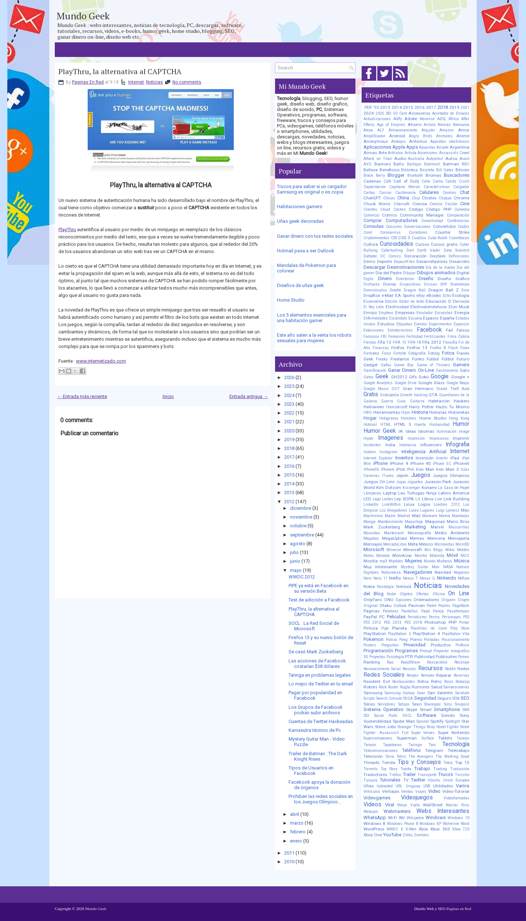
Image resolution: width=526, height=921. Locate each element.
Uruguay (413, 786)
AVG (367, 164)
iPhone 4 (399, 463)
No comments (186, 82)
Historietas (458, 412)
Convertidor (444, 226)
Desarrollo (459, 261)
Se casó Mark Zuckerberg (316, 651)
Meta (413, 544)
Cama (438, 181)
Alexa (368, 130)
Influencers (431, 444)
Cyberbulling (392, 250)
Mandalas (460, 515)
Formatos (371, 353)
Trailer (409, 774)
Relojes (413, 675)
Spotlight (452, 721)
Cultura (370, 244)
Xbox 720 (460, 829)
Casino (385, 192)
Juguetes (415, 481)
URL (399, 786)
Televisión (373, 756)
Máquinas (435, 521)
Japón (402, 475)
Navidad (443, 572)
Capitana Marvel (404, 186)
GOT (396, 388)
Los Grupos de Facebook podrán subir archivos (316, 709)
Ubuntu (434, 780)
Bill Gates (445, 170)
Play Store (459, 628)
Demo (369, 261)
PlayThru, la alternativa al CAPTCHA (120, 71)
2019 (289, 439)
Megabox (371, 538)
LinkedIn (370, 504)
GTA (433, 394)
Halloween (373, 406)
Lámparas (372, 493)
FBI (383, 336)
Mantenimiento (390, 521)
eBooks (433, 295)
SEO (465, 698)
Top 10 (462, 762)
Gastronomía (447, 370)
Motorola (437, 555)
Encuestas (444, 312)
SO (366, 715)
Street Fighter (448, 727)
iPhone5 (461, 463)
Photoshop (435, 622)
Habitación (439, 401)
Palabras (391, 611)
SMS (465, 709)
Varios (462, 785)
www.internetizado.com (101, 361)
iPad (454, 457)
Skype (411, 709)
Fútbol (448, 359)
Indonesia (407, 445)
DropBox (371, 295)
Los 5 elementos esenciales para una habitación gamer (311, 317)
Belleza (370, 169)
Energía (461, 312)
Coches (399, 209)
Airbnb (429, 124)
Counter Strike (452, 232)
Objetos (406, 594)
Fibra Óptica (458, 336)
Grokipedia (389, 395)
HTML (385, 424)
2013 (289, 492)
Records (409, 668)
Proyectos (377, 656)
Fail (449, 330)
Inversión (425, 457)
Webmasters (397, 811)
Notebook (404, 586)
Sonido (448, 715)
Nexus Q (427, 578)
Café (387, 181)
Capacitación (374, 186)
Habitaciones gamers (299, 206)
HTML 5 (402, 424)
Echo (447, 295)
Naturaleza (391, 572)
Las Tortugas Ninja (417, 493)
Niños (463, 578)
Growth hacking (414, 395)
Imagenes (390, 438)
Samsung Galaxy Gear (405, 693)
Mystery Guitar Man (420, 567)
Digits (368, 278)
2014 (289, 483)
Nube (391, 594)
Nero (367, 578)
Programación (378, 650)
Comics (389, 215)
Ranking (371, 662)
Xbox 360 (440, 829)
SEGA (408, 698)
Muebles (396, 561)
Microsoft (373, 549)
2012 (289, 501)
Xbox (423, 829)
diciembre (300, 508)
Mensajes (372, 544)
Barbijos (414, 164)
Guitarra (417, 401)
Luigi (440, 510)
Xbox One (372, 834)
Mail (416, 515)
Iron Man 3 (447, 469)
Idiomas (426, 431)
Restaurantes (403, 681)
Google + (460, 376)
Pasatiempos (458, 611)
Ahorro (415, 124)
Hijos (405, 412)
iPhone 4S (420, 463)
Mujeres (413, 560)
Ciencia (419, 203)
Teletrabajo (458, 750)
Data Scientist (456, 250)
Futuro (463, 359)
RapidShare (410, 662)
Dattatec (370, 256)
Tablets (445, 738)
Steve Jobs (385, 726)
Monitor (421, 555)
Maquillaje (414, 521)
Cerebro (449, 192)
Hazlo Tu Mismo (452, 406)
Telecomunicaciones (380, 750)
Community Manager (422, 215)
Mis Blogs (433, 549)
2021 (289, 421)
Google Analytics (378, 383)
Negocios (461, 572)
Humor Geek (379, 431)
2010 (289, 861)
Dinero (385, 278)
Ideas (410, 431)
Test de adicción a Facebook (319, 600)
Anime (462, 135)
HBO (367, 412)
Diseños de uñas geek (300, 285)
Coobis (463, 226)
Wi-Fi (392, 817)
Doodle (395, 290)
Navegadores (418, 572)
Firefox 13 (417, 347)
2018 (289, 448)
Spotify (437, 721)
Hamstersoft (396, 407)
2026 (289, 377)
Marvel (437, 527)
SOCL (407, 715)
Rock (383, 687)
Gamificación (374, 370)
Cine (464, 203)
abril (294, 814)
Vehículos (371, 791)
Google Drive (405, 383)
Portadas (431, 639)
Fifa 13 (385, 342)
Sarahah (462, 693)
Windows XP (430, 823)
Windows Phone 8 (402, 823)
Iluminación (447, 431)
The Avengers (420, 756)
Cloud (385, 209)
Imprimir (461, 438)
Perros (434, 617)
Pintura (370, 628)
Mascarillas (459, 527)
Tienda (388, 762)
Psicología (395, 656)
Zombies (421, 835)
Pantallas (409, 611)
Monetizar (402, 555)
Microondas (444, 544)
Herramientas (386, 412)
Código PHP (438, 209)
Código (416, 209)
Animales (444, 136)
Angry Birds (420, 136)
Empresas (405, 312)
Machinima (373, 515)
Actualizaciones (377, 118)
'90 (376, 107)
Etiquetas (404, 324)
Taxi (432, 744)
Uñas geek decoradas (300, 221)
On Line (458, 593)
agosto (297, 543)
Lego (377, 499)
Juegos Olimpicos (451, 475)
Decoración (415, 256)
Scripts (369, 698)
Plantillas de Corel (429, 628)
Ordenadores (426, 599)
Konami (429, 487)
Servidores (386, 704)
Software (426, 715)
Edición (391, 301)
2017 (289, 457)
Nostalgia (385, 586)
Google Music (376, 388)
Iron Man (425, 469)
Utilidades (443, 785)
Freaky (382, 359)
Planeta (399, 628)
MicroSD (462, 544)
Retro (436, 681)
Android (397, 135)
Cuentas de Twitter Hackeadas (321, 721)
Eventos (420, 324)
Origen (463, 599)
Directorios (405, 278)
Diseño (426, 278)
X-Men (410, 829)
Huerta (420, 424)
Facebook (429, 329)
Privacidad (415, 644)
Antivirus (418, 141)
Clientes (370, 209)
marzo (297, 823)
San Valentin (440, 692)
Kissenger (411, 487)
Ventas (407, 791)
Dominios (459, 284)
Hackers (461, 401)
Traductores (375, 774)
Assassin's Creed (454, 152)
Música (461, 560)
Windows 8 (374, 823)
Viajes (420, 791)
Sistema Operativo (383, 709)
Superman (407, 738)
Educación (436, 301)
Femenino (396, 336)
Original (370, 605)
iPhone (380, 463)
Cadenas (372, 181)
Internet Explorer (378, 458)
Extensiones (373, 330)
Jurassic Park (437, 481)
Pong (403, 639)
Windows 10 (458, 817)
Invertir (442, 458)
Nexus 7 (410, 578)
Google (440, 376)
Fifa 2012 (431, 342)
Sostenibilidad (377, 721)
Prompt (426, 651)
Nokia (369, 586)
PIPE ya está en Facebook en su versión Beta (318, 588)
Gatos (368, 377)
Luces (414, 510)
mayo (296, 570)
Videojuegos (417, 797)
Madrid (403, 515)
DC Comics (390, 256)
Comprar (372, 220)
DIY (444, 284)
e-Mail (387, 295)
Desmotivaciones (405, 267)
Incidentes (372, 445)
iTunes (388, 475)
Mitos (450, 549)
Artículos (395, 152)
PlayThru (67, 229)
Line (438, 499)
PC (382, 616)
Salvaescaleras (456, 687)
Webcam (370, 811)
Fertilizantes (435, 336)
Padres (444, 605)
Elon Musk (459, 306)
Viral (389, 804)
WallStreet (433, 804)
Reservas (461, 675)
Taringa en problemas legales (320, 675)
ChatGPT (372, 197)
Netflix (395, 578)
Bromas (433, 175)
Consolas (373, 226)
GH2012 (399, 376)
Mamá (444, 515)
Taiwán (369, 744)
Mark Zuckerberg (381, 527)
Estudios (385, 323)
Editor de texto (411, 301)
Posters (369, 645)
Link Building (456, 498)
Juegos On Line (378, 481)
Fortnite (399, 353)
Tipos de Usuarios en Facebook (311, 770)
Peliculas (396, 616)
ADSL (441, 118)
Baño (398, 164)
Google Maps (457, 383)
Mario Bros (458, 521)
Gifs (413, 376)
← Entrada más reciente (82, 396)
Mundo (429, 561)
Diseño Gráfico (453, 278)
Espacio (430, 318)
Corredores (418, 232)
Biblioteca (409, 170)
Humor (461, 424)
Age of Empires (391, 124)
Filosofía (450, 342)
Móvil (452, 555)
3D (388, 113)
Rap (390, 662)
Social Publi (385, 715)
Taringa (415, 744)
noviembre (301, 517)
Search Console (389, 698)
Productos (441, 644)
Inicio (168, 396)
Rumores (421, 686)
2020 (289, 430)
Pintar (464, 622)
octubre (298, 525)
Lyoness (453, 510)
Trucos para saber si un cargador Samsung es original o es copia (312, 189)
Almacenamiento (403, 130)
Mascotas (371, 533)
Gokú (424, 376)
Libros (428, 498)
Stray (431, 727)
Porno (416, 639)
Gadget (370, 364)
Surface (428, 738)
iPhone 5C (442, 463)
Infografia (457, 444)
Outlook (400, 605)
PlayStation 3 (399, 633)
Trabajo (422, 768)
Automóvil (434, 158)
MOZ (465, 555)
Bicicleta (427, 170)
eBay (420, 295)
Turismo (462, 774)
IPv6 (410, 469)
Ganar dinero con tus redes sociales (315, 236)
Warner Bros (457, 805)
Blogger (396, 175)
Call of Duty (406, 181)
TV (405, 780)
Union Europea (456, 780)
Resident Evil (376, 681)
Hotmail (370, 424)
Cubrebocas (459, 238)
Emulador (424, 312)
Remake (427, 675)
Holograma (388, 418)
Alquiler (428, 130)
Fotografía (417, 353)
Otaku (386, 605)
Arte (382, 152)
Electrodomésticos (428, 306)
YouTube (392, 834)
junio (295, 561)
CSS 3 (404, 237)
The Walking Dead (452, 756)
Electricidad (397, 306)
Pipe (385, 628)
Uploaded (385, 786)
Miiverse (393, 549)
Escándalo (398, 318)
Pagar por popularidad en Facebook (315, 695)
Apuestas (427, 147)
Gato (464, 370)
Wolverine (451, 823)
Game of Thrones (433, 365)
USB (426, 786)
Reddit (450, 668)
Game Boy (403, 365)
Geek (382, 376)
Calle (426, 181)
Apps (412, 147)
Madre (390, 515)
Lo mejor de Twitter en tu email (321, 684)
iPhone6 (387, 469)
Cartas (369, 192)
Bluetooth (415, 175)
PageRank (460, 605)
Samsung (372, 692)
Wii (402, 817)
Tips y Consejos (419, 762)
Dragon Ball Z (443, 290)
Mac (465, 510)
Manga (369, 521)
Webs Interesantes (442, 811)
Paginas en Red (458, 908)
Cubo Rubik (438, 238)
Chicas (389, 198)
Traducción (459, 769)
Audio (400, 158)
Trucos (445, 774)
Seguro (444, 698)
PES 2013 (392, 622)
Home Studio (291, 300)
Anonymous (375, 141)
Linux (409, 504)
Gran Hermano (418, 388)
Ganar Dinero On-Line (411, 370)
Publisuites (446, 656)
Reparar (443, 675)
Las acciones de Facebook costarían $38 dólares (317, 663)
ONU (388, 599)
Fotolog (434, 353)
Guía (401, 401)
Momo (368, 555)
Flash (453, 347)
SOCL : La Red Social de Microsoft (314, 625)
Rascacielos (437, 662)
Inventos (404, 457)
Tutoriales (390, 780)
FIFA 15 (399, 342)
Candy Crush (457, 181)
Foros (386, 353)
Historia (420, 412)
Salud (436, 686)
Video (434, 791)
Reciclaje (461, 662)
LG (417, 499)
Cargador (461, 186)
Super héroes (423, 732)
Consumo (394, 226)
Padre (432, 605)
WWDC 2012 (302, 577)
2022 (289, 413)
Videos (372, 804)
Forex (464, 347)
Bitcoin (462, 169)
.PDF (367, 107)
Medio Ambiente (452, 532)
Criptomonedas (376, 238)
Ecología (460, 295)
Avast (464, 158)
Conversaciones (417, 226)
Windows (436, 817)
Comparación (458, 215)
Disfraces (371, 284)
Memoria (436, 538)
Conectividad (432, 220)
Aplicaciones (377, 147)
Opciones (404, 599)
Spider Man (404, 721)
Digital (463, 272)
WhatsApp (374, 817)
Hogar (370, 418)
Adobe (410, 118)
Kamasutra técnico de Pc (315, 730)
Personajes (451, 617)
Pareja (438, 611)
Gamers (461, 364)
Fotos (448, 353)
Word (465, 823)
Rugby (405, 687)
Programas (406, 650)
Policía (391, 639)
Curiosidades (396, 244)
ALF (380, 130)
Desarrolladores (431, 261)
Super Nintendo (453, 732)
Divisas (430, 284)
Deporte (384, 261)
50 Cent (400, 113)
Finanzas (381, 347)
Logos (424, 504)
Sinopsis (462, 704)
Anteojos (398, 141)
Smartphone (447, 709)
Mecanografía (419, 533)
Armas (370, 152)
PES (466, 617)
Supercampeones (377, 738)
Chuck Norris (376, 203)
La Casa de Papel (453, 487)
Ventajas (390, 791)
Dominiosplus (375, 290)
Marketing (415, 527)
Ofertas (422, 594)
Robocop (462, 681)
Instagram (388, 452)
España (447, 318)
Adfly (397, 118)
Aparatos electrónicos (449, 141)
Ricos (448, 681)
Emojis (370, 312)
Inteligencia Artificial (423, 451)
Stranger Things (411, 727)
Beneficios (390, 169)
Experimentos (440, 324)
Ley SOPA (404, 498)
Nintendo (446, 578)
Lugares (427, 510)
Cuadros (419, 238)
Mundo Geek (83, 15)
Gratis (370, 394)
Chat (464, 192)
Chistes (429, 197)
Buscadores (456, 175)
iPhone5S (371, 469)
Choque (445, 198)
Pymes (463, 656)
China (403, 197)
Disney (389, 284)
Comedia (461, 209)
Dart (410, 250)
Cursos (422, 244)
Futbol (433, 359)
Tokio (448, 762)
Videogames (376, 797)
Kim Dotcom (388, 487)
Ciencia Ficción (443, 204)
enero (296, 841)
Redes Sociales (383, 675)
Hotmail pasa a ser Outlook (305, 250)
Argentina (459, 147)
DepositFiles (404, 261)
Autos (451, 158)
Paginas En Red (88, 82)
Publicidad (424, 656)
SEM (456, 698)
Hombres (408, 418)
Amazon (446, 130)
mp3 (383, 561)
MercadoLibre (395, 544)
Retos (423, 681)
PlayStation (374, 633)
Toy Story (389, 769)
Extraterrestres (400, 330)
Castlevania (405, 192)
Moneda (383, 555)
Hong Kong (459, 418)
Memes (417, 538)
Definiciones (459, 256)
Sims (448, 704)
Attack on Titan (377, 158)
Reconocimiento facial (382, 668)
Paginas (371, 611)
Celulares (429, 192)
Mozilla (370, 560)
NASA (448, 567)
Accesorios (419, 113)
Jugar (401, 481)
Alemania (461, 124)
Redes (463, 668)
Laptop (389, 493)
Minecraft (412, 549)
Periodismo (417, 617)
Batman (451, 164)
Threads (371, 762)
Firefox (397, 347)
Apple (398, 147)
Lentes (387, 499)
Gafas (386, 365)
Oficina (438, 594)
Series (369, 704)
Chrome (461, 197)
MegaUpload (394, 538)
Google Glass (431, 382)
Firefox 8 (438, 347)
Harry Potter (421, 406)
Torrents (370, 769)
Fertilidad (414, 336)
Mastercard (394, 533)
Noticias (154, 82)
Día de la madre (440, 267)
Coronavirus (390, 232)
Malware (429, 515)
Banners (382, 164)
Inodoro (369, 452)
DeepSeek (438, 256)
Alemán (444, 124)
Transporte (427, 774)
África (454, 118)
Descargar (374, 267)
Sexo (417, 704)
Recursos (430, 668)
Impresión (416, 438)
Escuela (415, 318)
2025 (289, 386)
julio (294, 552)
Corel (367, 232)
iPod (400, 469)
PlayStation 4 (426, 633)
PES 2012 (372, 622)
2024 (289, 395)
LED (367, 498)
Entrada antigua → (248, 396)
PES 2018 (413, 622)
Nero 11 (380, 578)
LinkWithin (391, 504)
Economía (373, 301)
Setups (403, 704)
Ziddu (408, 835)
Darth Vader (428, 250)
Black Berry (374, 175)
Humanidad (439, 424)
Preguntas (390, 645)
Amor (463, 130)
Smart (426, 709)
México (426, 544)
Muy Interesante (380, 566)
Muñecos (444, 561)
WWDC (392, 829)
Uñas (368, 785)
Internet (136, 82)
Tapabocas (392, 744)
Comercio (371, 215)
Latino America (453, 493)
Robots (370, 686)
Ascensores (428, 152)
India (390, 444)
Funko (418, 359)
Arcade (443, 147)
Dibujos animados (436, 272)
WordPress (373, 829)
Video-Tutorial (455, 791)
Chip (416, 198)
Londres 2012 (447, 504)
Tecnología (455, 744)
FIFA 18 (414, 342)
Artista (410, 152)
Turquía (370, 780)
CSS (394, 238)
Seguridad (425, 698)
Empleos (386, 312)
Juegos (420, 475)
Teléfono (411, 750)
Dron (465, 290)
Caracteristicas (437, 186)
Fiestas (369, 342)
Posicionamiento (455, 639)
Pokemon (373, 639)
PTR (409, 656)
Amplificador (374, 136)
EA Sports (405, 295)
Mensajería (458, 538)
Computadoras (402, 220)
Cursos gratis (444, 244)
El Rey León (373, 307)
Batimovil (432, 164)
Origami (448, 599)
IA (401, 431)
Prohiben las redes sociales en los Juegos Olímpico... (321, 799)
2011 (289, 853)
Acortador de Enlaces (450, 113)
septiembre (302, 535)
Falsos (463, 330)
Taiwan (463, 738)
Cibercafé (401, 204)
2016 (289, 466)
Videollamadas (456, 798)
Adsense (427, 118)
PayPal (370, 616)
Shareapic (432, 704)
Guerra (387, 401)
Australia (416, 158)
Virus (402, 804)
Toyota (405, 769)
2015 (289, 475)
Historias (438, 412)
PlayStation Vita (455, 633)
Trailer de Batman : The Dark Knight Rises (318, 756)
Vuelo (415, 805)
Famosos (371, 336)
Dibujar (409, 273)
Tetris (401, 756)
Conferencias (458, 220)
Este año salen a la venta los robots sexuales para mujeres (314, 337)
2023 (289, 404)
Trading (440, 769)
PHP (453, 622)
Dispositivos (410, 284)
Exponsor (461, 324)
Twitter (418, 780)
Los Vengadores (394, 510)
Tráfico (395, 774)
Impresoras (439, 438)
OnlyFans (372, 599)
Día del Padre (388, 272)
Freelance (399, 359)
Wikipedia (415, 817)
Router (393, 687)
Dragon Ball (415, 290)
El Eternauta (458, 301)
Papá (425, 611)
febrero (298, 831)
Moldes (463, 549)
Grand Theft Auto (452, 388)
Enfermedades (375, 318)
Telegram (434, 750)
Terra (389, 756)
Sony (464, 715)
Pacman (416, 605)
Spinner (422, 721)
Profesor (462, 645)
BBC (465, 164)
